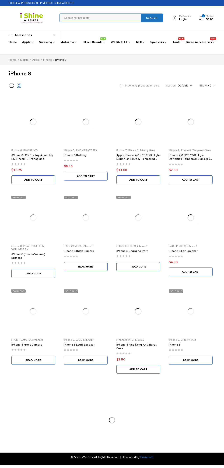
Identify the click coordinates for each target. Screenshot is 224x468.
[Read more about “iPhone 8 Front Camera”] (33, 360)
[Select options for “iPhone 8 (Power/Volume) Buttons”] (33, 273)
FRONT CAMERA (21, 339)
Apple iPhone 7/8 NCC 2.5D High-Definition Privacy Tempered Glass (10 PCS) (138, 158)
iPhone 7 (121, 150)
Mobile (24, 59)
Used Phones (188, 339)
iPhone (47, 59)
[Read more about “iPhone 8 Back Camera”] (86, 266)
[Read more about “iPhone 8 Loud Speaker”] (86, 360)
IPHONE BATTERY (86, 150)
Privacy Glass (148, 150)
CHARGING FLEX (126, 246)
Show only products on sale (141, 85)
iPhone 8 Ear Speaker (183, 251)
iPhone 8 (16, 150)
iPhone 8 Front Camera (26, 344)
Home (13, 59)
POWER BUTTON (33, 246)
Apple (36, 59)
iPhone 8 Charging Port (132, 251)
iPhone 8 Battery (75, 155)
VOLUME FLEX (19, 249)
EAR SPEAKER (177, 246)
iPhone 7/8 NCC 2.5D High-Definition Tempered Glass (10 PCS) (189, 158)
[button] (33, 179)
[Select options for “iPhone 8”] (191, 360)
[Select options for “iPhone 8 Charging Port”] (138, 266)
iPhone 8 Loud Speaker (79, 344)
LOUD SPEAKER (85, 339)
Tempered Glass (201, 150)
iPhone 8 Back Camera (79, 251)
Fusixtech (146, 457)
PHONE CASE (136, 339)
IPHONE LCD (30, 150)
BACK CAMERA (73, 246)
